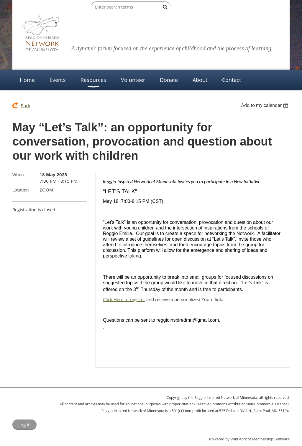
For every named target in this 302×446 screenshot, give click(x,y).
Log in (24, 424)
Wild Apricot (241, 439)
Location (20, 190)
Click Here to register (124, 299)
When (18, 174)
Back (25, 105)
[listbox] (265, 105)
